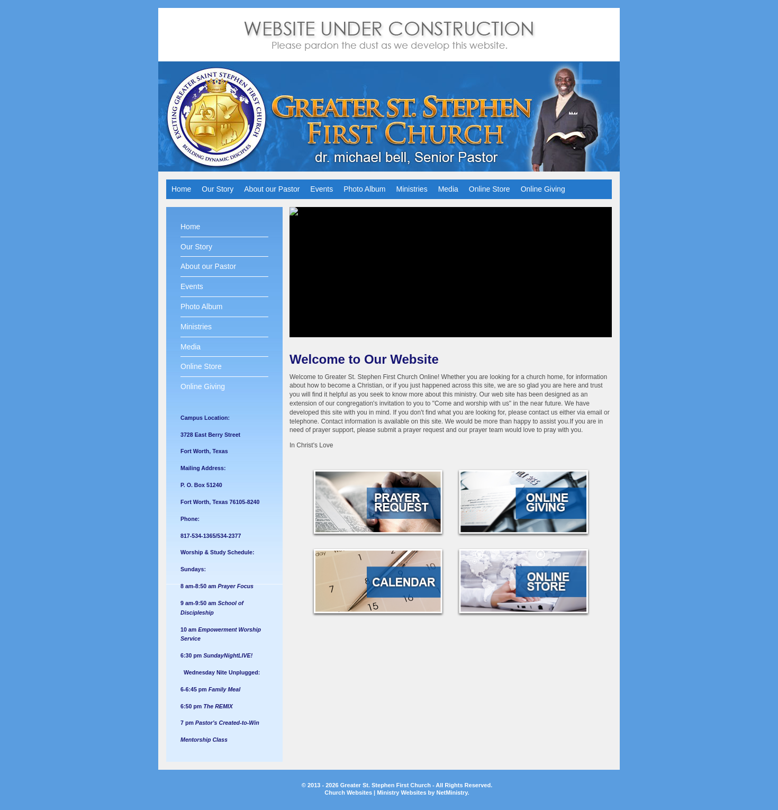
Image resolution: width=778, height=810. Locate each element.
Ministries (412, 189)
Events (321, 189)
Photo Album (364, 189)
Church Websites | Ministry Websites (376, 792)
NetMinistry (451, 792)
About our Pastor (272, 189)
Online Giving (543, 189)
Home (181, 189)
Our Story (217, 189)
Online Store (489, 189)
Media (448, 189)
